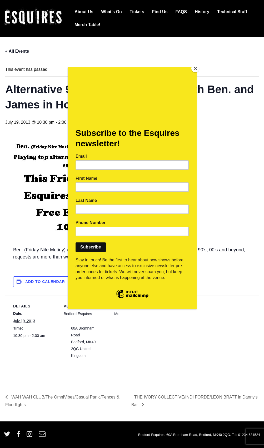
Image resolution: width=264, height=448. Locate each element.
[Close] (195, 68)
